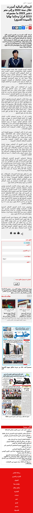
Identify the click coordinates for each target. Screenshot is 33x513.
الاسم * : (29, 245)
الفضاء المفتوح (19, 320)
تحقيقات (18, 318)
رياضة (28, 318)
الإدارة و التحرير (10, 320)
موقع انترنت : (27, 256)
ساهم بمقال (16, 487)
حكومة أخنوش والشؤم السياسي (21, 449)
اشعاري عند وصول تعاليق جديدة (23, 279)
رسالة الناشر (16, 472)
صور (16, 499)
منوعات (24, 320)
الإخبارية (16, 491)
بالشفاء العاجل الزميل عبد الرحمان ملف (19, 439)
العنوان (16, 480)
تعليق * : (29, 262)
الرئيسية (30, 3)
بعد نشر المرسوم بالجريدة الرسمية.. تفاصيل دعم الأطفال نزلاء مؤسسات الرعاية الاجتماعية (24, 314)
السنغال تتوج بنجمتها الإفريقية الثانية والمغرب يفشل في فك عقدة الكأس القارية (9, 314)
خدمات (12, 318)
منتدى (16, 506)
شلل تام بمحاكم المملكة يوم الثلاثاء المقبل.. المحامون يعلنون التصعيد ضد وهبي (18, 442)
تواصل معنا (16, 484)
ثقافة (25, 318)
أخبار (24, 3)
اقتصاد (3, 318)
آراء (15, 318)
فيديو (6, 318)
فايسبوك (16, 510)
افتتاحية (8, 318)
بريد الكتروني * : (27, 250)
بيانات (15, 320)
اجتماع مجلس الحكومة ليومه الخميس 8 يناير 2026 (16, 433)
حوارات (21, 318)
